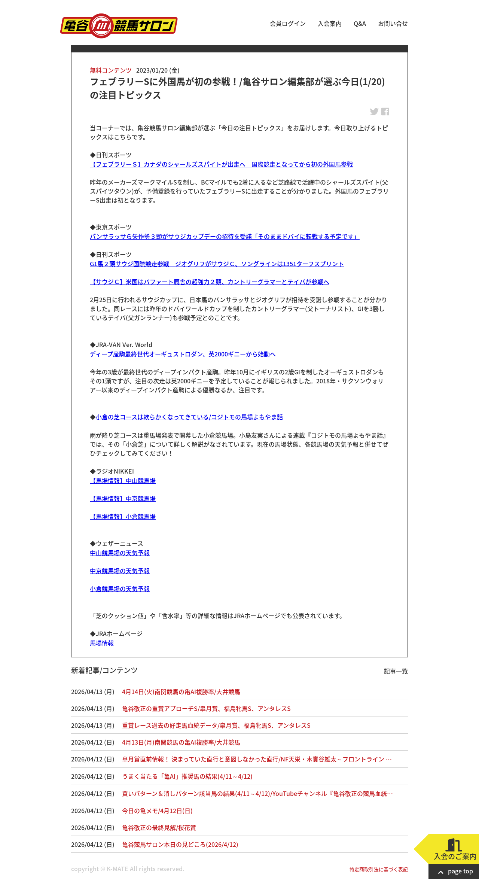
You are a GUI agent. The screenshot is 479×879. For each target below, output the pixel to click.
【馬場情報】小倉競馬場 (123, 516)
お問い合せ (393, 23)
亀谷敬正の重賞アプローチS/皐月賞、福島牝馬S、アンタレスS (206, 708)
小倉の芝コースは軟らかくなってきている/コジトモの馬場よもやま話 (189, 416)
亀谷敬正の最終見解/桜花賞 (159, 827)
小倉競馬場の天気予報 (120, 588)
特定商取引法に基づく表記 (379, 869)
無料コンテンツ (111, 70)
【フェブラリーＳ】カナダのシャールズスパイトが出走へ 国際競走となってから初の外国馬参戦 (221, 163)
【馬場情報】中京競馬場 (123, 498)
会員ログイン (288, 23)
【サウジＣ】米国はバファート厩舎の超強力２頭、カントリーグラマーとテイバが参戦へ (209, 281)
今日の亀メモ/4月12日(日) (157, 810)
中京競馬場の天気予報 (120, 570)
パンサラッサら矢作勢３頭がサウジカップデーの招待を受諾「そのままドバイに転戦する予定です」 (225, 236)
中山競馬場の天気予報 (120, 552)
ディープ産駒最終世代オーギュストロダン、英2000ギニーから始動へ (183, 353)
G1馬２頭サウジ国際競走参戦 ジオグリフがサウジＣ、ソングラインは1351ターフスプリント (217, 263)
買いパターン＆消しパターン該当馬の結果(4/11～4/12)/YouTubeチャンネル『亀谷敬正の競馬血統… (257, 793)
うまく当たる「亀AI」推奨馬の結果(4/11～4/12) (187, 776)
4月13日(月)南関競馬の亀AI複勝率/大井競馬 (181, 741)
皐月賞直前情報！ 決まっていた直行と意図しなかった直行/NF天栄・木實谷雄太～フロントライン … (257, 758)
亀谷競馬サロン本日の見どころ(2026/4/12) (180, 844)
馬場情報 (102, 642)
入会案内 (330, 23)
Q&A (360, 23)
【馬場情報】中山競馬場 (123, 480)
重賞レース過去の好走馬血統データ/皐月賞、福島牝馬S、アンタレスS (216, 725)
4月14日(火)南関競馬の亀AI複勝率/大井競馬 (181, 691)
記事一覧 (396, 670)
